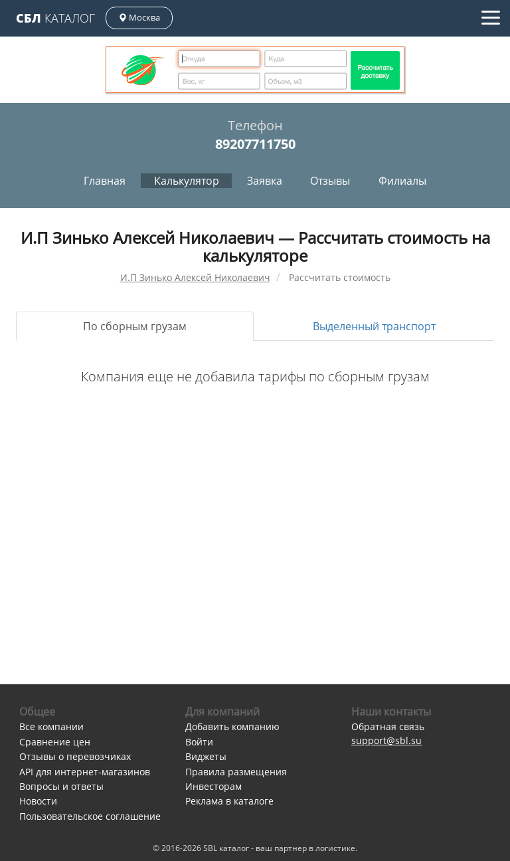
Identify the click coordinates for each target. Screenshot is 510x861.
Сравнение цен (54, 741)
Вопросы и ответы (61, 786)
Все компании (51, 726)
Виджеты (205, 756)
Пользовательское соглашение (90, 816)
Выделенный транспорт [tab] (374, 326)
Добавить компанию (232, 726)
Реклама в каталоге (229, 801)
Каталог (55, 18)
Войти (199, 741)
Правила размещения (236, 771)
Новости (38, 801)
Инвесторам (213, 786)
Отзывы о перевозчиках (75, 756)
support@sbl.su (386, 740)
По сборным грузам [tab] (135, 326)
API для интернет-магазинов (84, 771)
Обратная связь (387, 726)
